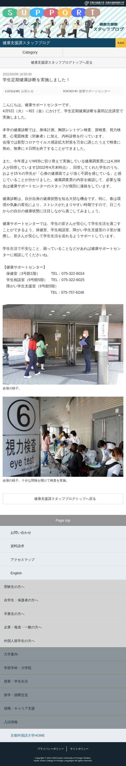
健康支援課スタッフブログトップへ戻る (62, 62)
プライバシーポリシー (50, 748)
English (16, 573)
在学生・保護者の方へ (21, 600)
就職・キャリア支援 (19, 708)
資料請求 (17, 546)
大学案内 (11, 654)
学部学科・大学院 (17, 668)
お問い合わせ (21, 533)
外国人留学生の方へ (19, 641)
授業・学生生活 (16, 681)
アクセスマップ (23, 560)
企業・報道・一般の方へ (23, 627)
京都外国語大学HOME (28, 735)
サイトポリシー (79, 748)
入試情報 (11, 722)
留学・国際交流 (16, 695)
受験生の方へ (14, 587)
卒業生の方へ (14, 614)
